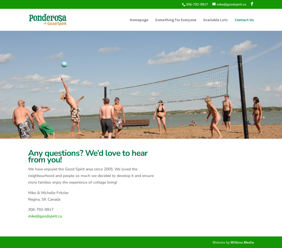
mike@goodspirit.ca (45, 216)
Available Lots (215, 20)
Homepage (139, 20)
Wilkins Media (242, 242)
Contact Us (244, 20)
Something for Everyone (175, 20)
